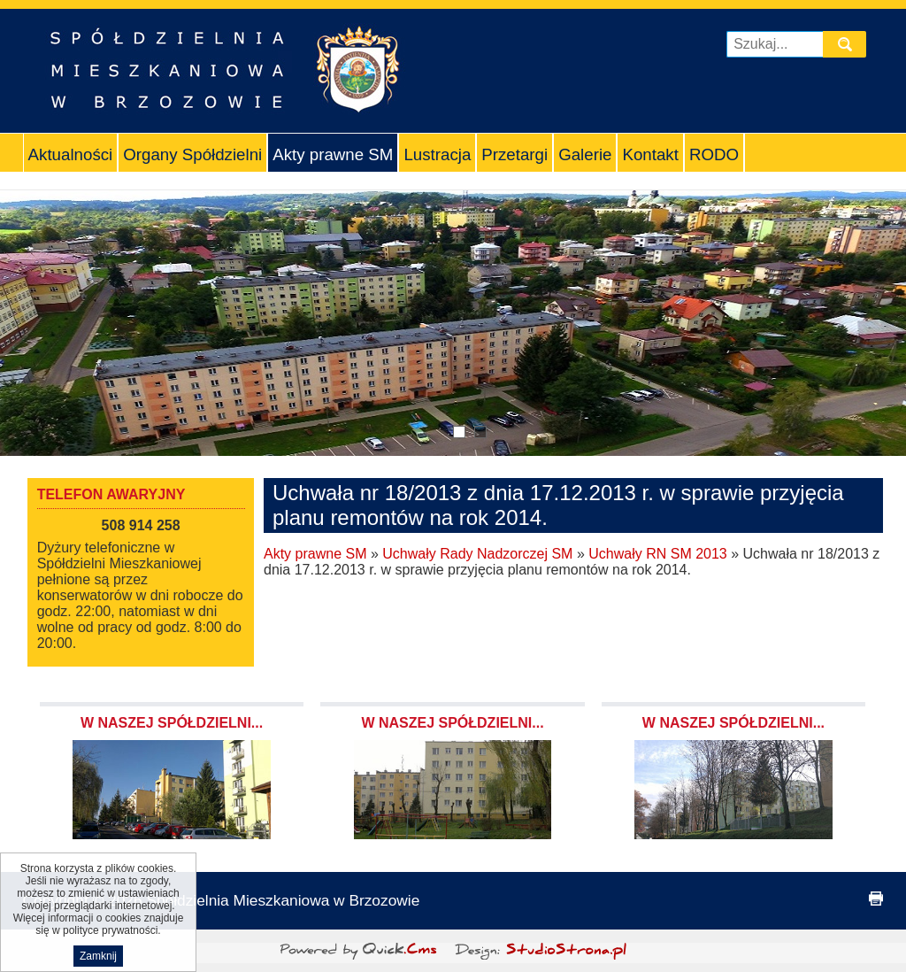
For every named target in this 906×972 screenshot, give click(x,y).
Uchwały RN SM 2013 (657, 553)
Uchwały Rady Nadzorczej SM (477, 553)
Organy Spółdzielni (192, 154)
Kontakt (650, 154)
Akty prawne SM (333, 154)
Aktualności (70, 154)
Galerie (584, 154)
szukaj (848, 43)
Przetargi (514, 154)
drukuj (876, 898)
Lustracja (437, 154)
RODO (714, 154)
